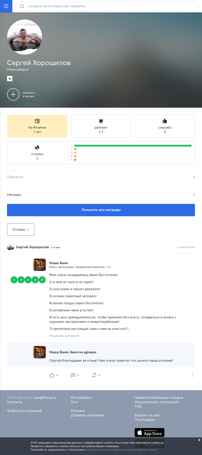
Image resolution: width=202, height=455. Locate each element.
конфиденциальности (99, 449)
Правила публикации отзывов (159, 397)
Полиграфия (145, 419)
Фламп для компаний (24, 411)
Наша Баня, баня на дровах (72, 352)
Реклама (78, 411)
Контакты (14, 402)
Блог (75, 402)
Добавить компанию (87, 415)
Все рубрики (81, 397)
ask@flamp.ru (45, 397)
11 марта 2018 (186, 247)
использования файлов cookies (136, 449)
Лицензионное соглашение (157, 402)
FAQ (138, 406)
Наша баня (58, 263)
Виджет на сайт (147, 415)
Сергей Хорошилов (32, 247)
